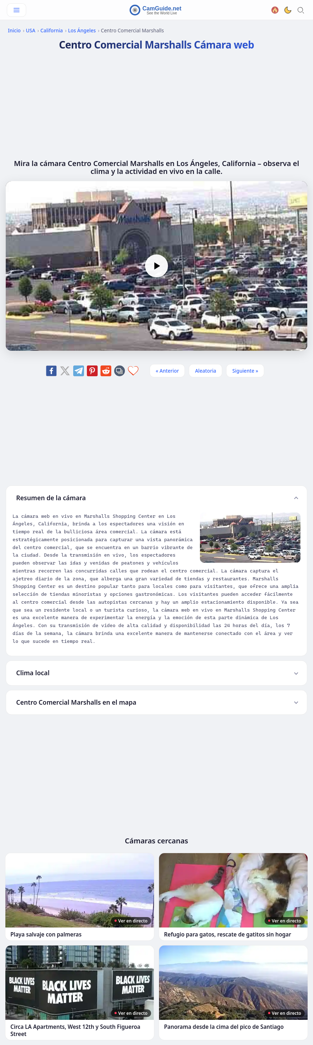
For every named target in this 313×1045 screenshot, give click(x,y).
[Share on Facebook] (51, 370)
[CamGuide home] (156, 10)
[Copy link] (119, 370)
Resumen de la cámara (51, 497)
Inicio (14, 30)
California (52, 30)
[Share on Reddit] (106, 370)
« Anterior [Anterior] (167, 370)
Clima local (33, 672)
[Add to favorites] (133, 370)
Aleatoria (205, 370)
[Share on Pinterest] (92, 370)
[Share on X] (65, 370)
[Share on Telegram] (78, 370)
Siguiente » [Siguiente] (245, 370)
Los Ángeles (81, 30)
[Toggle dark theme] (287, 10)
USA (30, 30)
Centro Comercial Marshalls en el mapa (76, 702)
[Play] (156, 265)
